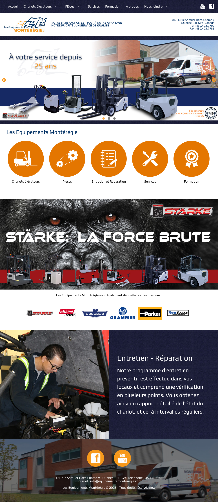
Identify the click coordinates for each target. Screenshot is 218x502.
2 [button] (109, 118)
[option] (109, 80)
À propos (132, 6)
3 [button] (114, 118)
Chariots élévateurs (38, 6)
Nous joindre (153, 6)
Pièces (69, 6)
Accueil (13, 6)
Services (94, 6)
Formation (113, 6)
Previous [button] (4, 80)
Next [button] (214, 80)
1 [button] (103, 118)
